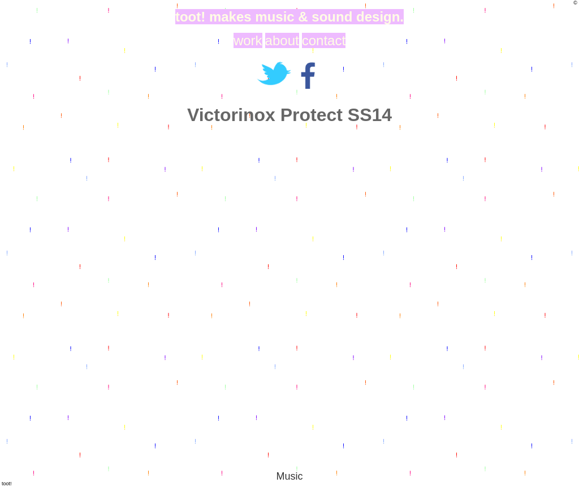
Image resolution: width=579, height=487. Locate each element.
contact (323, 40)
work (248, 40)
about (282, 40)
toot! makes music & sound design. (289, 16)
